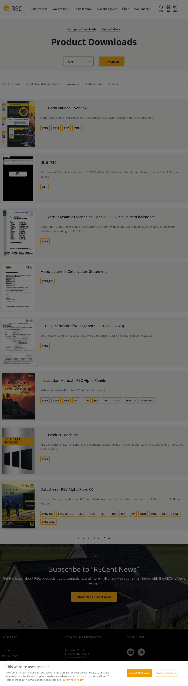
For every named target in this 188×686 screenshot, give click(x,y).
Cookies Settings (166, 672)
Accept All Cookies (139, 672)
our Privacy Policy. (73, 679)
